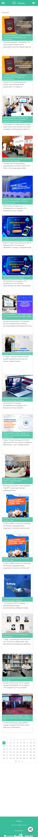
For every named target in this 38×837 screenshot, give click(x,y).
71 (19, 761)
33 (14, 749)
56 (24, 755)
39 (34, 749)
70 (16, 761)
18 (31, 743)
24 (17, 746)
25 (21, 746)
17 (27, 743)
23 (14, 746)
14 (17, 743)
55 (21, 755)
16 (24, 743)
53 (14, 755)
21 (7, 746)
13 (14, 743)
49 (34, 752)
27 (27, 746)
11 (7, 743)
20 (4, 746)
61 (7, 758)
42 (11, 752)
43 (14, 752)
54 (17, 755)
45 (21, 752)
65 (21, 758)
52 (11, 755)
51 (7, 755)
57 (27, 755)
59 (34, 755)
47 (27, 752)
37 (27, 749)
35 (21, 749)
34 (17, 749)
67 (27, 758)
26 (24, 746)
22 (11, 746)
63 (14, 758)
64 (17, 758)
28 (31, 746)
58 (31, 755)
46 (24, 752)
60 (4, 758)
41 (7, 752)
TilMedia (19, 2)
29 (34, 746)
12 (11, 743)
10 (4, 743)
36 (24, 749)
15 (21, 743)
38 (31, 749)
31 (7, 749)
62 (11, 758)
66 (24, 758)
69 (34, 758)
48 (31, 752)
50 (4, 755)
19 (34, 743)
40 (4, 752)
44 (17, 752)
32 (11, 749)
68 (31, 758)
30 (4, 749)
